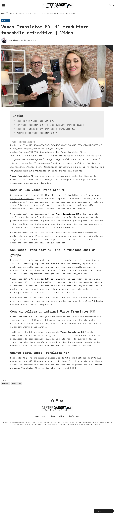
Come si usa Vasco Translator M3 (35, 121)
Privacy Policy (56, 416)
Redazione (40, 416)
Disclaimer (73, 416)
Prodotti (5, 20)
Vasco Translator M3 (67, 214)
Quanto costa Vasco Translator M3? (36, 132)
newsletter (16, 384)
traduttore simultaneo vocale (58, 279)
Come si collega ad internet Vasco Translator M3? (45, 129)
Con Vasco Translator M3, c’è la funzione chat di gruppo (50, 125)
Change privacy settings (104, 511)
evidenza (5, 384)
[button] (111, 5)
